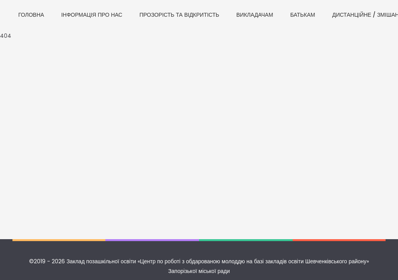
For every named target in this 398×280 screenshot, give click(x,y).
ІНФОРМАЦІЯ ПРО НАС (91, 14)
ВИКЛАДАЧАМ (254, 14)
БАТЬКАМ (302, 14)
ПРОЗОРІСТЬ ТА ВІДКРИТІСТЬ (179, 14)
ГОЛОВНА (31, 14)
